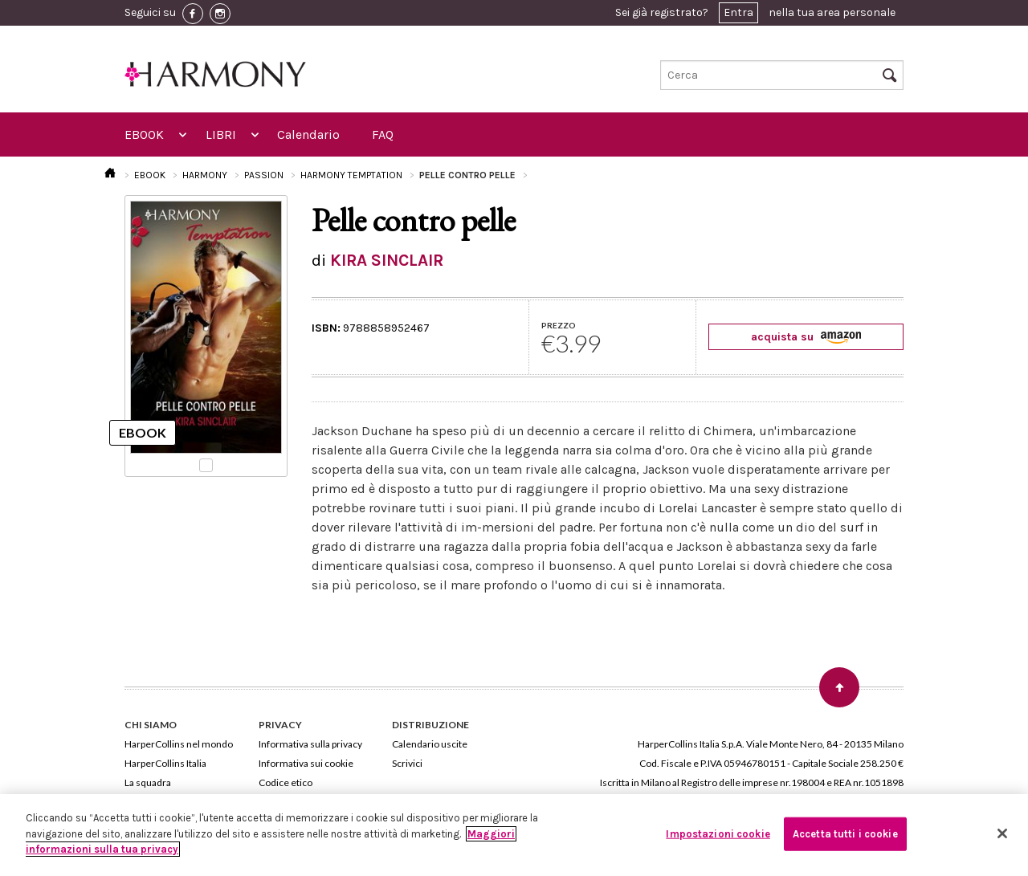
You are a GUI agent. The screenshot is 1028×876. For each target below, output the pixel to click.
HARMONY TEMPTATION (351, 175)
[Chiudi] (1002, 833)
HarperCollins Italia (165, 763)
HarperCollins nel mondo (178, 744)
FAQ (383, 134)
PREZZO (558, 325)
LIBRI (221, 134)
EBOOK (144, 134)
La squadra (147, 782)
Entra (738, 12)
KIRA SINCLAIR (386, 260)
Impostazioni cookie (717, 834)
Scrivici (407, 763)
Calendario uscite (429, 744)
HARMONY (204, 175)
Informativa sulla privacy (310, 744)
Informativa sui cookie (306, 763)
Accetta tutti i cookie (845, 834)
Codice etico (285, 782)
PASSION (264, 175)
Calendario (308, 134)
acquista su (806, 337)
